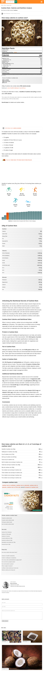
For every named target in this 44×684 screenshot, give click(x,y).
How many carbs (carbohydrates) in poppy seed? (12, 559)
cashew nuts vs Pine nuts (13, 487)
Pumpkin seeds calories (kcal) (8, 520)
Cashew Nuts (9, 5)
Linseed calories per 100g (7, 538)
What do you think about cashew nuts (8, 610)
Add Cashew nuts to (13, 128)
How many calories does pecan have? (9, 552)
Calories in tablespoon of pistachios (9, 557)
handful (12, 88)
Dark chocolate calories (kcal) (8, 524)
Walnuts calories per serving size (8, 570)
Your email (3, 606)
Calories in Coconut (6, 536)
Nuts (5, 5)
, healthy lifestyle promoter (11, 13)
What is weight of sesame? (7, 565)
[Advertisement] (22, 115)
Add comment (5, 621)
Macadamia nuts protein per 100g (8, 542)
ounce (8, 88)
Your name (3, 602)
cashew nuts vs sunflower (9, 485)
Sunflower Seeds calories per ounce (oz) (10, 568)
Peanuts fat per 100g (6, 544)
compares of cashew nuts (31, 487)
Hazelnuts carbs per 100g (7, 540)
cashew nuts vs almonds (22, 485)
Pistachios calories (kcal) (7, 518)
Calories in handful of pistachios (8, 555)
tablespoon (17, 88)
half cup (23, 88)
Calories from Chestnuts (7, 532)
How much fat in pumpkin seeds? (8, 561)
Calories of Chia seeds (6, 534)
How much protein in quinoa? (8, 563)
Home (2, 5)
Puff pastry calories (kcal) (7, 522)
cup (20, 88)
